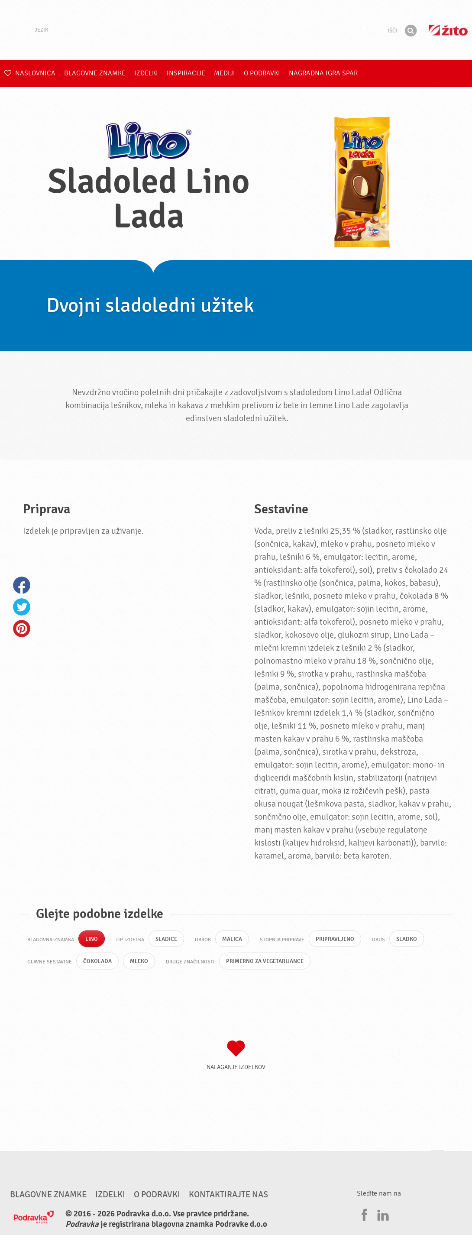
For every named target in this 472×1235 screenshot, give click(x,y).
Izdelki (146, 73)
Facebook (21, 585)
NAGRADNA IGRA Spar (323, 73)
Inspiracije (186, 73)
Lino (91, 939)
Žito (448, 30)
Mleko (140, 962)
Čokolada (98, 962)
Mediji (224, 73)
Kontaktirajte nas (228, 1196)
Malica (234, 939)
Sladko (412, 939)
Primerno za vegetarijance (270, 962)
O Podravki (262, 73)
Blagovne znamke (95, 73)
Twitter (21, 607)
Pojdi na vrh (437, 1159)
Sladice (167, 939)
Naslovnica (29, 73)
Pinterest (21, 628)
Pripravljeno (338, 939)
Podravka (236, 30)
